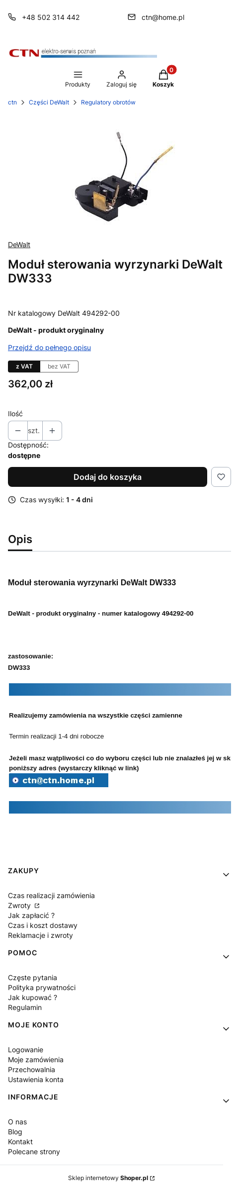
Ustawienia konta (36, 1079)
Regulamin (25, 1007)
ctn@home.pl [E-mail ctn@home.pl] (163, 17)
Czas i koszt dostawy (43, 925)
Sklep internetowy (108, 1178)
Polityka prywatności (42, 987)
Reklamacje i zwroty (40, 935)
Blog (15, 1131)
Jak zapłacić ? (31, 915)
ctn (12, 102)
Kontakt (20, 1141)
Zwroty (20, 905)
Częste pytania (32, 977)
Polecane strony (34, 1151)
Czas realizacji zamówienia (51, 895)
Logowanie (25, 1049)
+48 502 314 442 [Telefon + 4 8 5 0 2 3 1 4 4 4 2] (51, 17)
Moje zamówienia (36, 1059)
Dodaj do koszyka (108, 477)
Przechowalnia (31, 1069)
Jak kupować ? (32, 997)
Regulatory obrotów (108, 102)
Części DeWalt (49, 102)
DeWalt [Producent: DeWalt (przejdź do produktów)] (19, 244)
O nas (17, 1121)
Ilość (15, 413)
